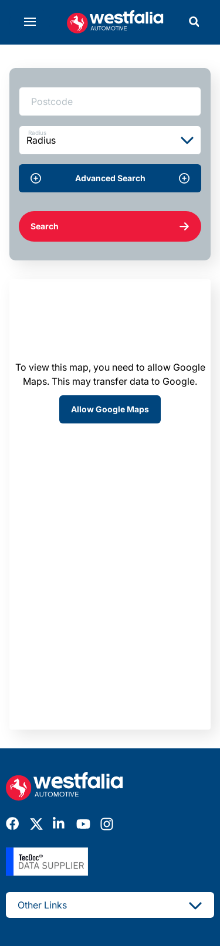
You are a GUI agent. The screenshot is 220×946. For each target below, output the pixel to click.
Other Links (110, 905)
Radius (37, 132)
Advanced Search (110, 178)
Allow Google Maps (110, 409)
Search (110, 226)
